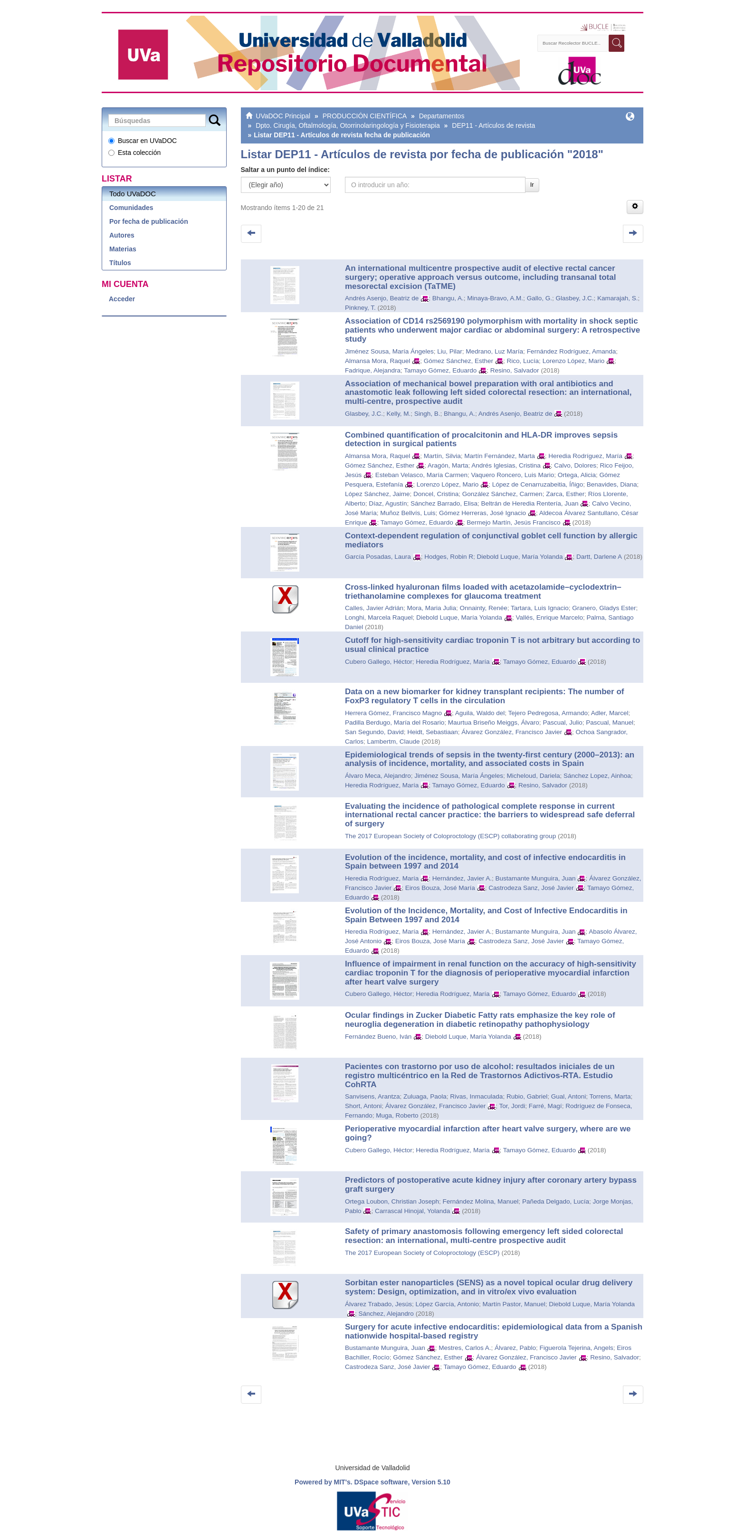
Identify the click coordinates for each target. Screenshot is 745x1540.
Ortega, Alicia (577, 474)
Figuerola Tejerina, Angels (576, 1347)
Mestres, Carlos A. (465, 1347)
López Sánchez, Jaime (377, 493)
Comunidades (131, 207)
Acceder (122, 299)
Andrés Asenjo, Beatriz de (382, 298)
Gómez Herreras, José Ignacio (482, 513)
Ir (532, 184)
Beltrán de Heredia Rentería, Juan (530, 503)
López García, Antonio (447, 1304)
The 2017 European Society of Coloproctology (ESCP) (422, 1252)
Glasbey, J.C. (574, 298)
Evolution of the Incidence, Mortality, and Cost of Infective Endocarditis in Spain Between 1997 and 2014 (486, 915)
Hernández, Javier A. (462, 878)
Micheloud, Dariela (533, 775)
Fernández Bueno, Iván (378, 1036)
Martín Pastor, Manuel (514, 1304)
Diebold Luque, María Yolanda (520, 556)
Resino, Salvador (514, 370)
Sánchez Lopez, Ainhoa (597, 775)
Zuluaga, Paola (425, 1096)
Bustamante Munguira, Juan (536, 878)
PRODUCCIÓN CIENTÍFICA (365, 116)
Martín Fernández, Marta (499, 455)
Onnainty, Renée (483, 608)
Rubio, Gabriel (526, 1096)
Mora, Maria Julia (431, 608)
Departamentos (442, 116)
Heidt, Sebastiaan (432, 732)
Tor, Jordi (512, 1106)
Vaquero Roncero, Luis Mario (512, 474)
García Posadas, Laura (378, 556)
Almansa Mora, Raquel (377, 360)
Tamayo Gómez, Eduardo (440, 370)
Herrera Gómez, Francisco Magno (393, 713)
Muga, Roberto (397, 1115)
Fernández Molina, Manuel (481, 1201)
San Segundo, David (374, 732)
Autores (121, 235)
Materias (122, 249)
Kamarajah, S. (617, 298)
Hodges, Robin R (448, 556)
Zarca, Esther (565, 493)
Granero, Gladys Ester (604, 608)
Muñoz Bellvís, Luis (407, 513)
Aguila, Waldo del (480, 713)
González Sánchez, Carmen (502, 493)
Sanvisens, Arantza (372, 1096)
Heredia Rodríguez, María (585, 455)
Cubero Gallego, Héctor (378, 661)
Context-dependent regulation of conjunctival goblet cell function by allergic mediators (491, 540)
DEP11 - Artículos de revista (493, 125)
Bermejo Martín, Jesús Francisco (513, 522)
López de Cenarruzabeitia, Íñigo (537, 484)
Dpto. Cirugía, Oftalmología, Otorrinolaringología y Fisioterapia (348, 125)
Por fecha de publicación (148, 221)
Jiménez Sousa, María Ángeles (389, 351)
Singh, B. (427, 413)
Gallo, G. (539, 298)
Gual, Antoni (568, 1096)
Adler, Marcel (610, 713)
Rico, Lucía (523, 360)
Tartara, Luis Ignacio (540, 608)
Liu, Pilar (449, 351)
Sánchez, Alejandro (385, 1313)
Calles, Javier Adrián (374, 608)
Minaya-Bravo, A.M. (495, 298)
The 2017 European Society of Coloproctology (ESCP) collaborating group (450, 836)
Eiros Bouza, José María (440, 887)
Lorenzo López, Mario (574, 360)
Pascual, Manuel (609, 722)
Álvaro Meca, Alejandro (378, 775)
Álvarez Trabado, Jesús (378, 1304)
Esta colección (134, 152)
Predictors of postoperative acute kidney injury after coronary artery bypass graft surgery (491, 1185)
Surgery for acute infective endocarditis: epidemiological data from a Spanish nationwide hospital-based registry (493, 1331)
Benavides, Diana (612, 484)
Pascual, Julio (562, 722)
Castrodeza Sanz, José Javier (530, 887)
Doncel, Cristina (435, 493)
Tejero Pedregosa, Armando (548, 713)
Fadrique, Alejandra (373, 370)
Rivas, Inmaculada (476, 1096)
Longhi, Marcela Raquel (379, 617)
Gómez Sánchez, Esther (458, 360)
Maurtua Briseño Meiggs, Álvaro (493, 722)
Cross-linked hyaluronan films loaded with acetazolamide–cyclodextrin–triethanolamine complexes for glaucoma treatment (483, 592)
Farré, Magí (545, 1106)
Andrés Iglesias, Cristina (506, 465)
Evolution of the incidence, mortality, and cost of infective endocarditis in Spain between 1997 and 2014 (485, 862)
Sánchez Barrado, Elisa (444, 503)
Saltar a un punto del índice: (285, 169)
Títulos (120, 263)
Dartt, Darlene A (599, 556)
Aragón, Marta (448, 465)
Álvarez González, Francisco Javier (511, 732)
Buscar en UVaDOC (142, 140)
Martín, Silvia (442, 455)
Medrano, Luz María (494, 351)
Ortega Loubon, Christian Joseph (392, 1201)
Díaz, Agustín (388, 503)
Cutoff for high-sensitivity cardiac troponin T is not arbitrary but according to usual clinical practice (492, 645)
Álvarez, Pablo (515, 1347)
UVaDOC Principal (283, 116)
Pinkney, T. (360, 307)
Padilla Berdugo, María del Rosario (394, 722)
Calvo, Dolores (575, 465)
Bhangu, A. (448, 298)
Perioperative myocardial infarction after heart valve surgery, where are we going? (488, 1133)
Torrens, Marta (610, 1096)
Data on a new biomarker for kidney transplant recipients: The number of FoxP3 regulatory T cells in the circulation (484, 696)
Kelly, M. (398, 413)
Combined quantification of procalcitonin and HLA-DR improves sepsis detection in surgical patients (481, 439)
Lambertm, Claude (393, 741)
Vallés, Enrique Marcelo (549, 617)
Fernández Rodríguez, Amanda (571, 351)
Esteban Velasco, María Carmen (421, 474)
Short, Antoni (363, 1106)
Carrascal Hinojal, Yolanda (412, 1211)
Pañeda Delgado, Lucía (555, 1201)
